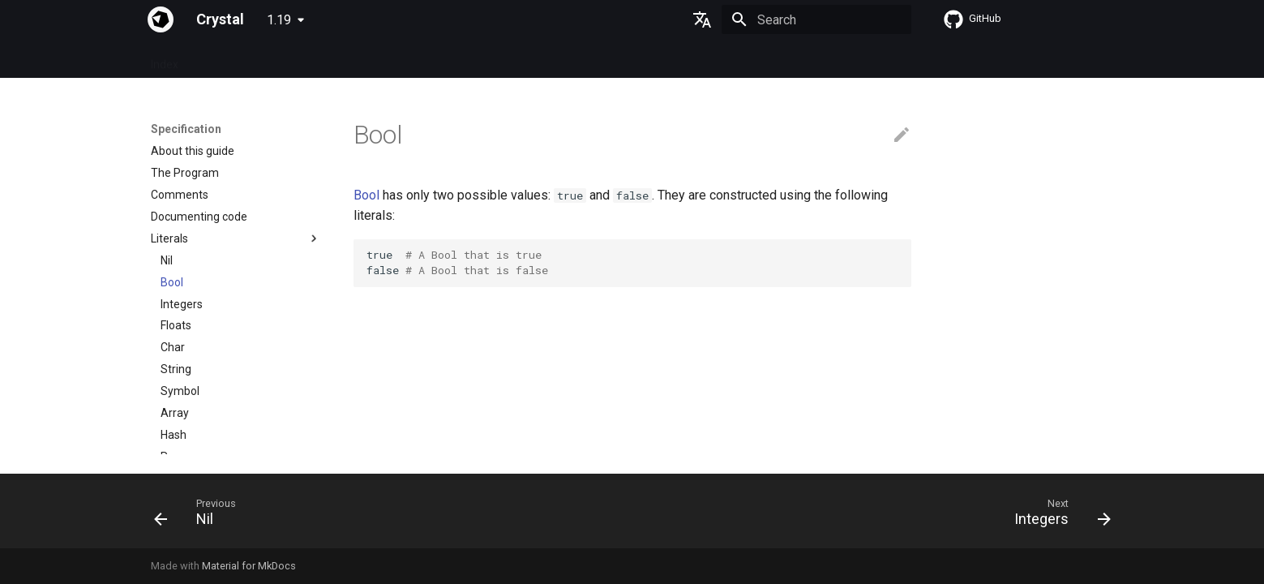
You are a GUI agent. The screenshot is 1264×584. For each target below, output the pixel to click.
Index (164, 59)
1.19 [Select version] (279, 20)
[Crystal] (161, 19)
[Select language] (702, 19)
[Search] (816, 19)
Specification (231, 59)
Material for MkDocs (249, 566)
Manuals (424, 59)
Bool (366, 195)
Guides (301, 59)
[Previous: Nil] (200, 516)
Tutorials (360, 59)
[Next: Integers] (1056, 516)
